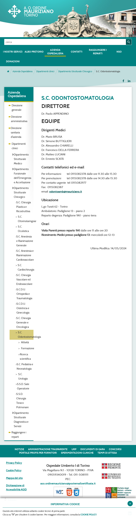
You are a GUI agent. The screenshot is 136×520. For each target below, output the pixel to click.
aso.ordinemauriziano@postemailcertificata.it (68, 483)
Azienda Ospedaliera (22, 71)
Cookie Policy (13, 470)
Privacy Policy (14, 462)
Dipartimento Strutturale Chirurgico (75, 71)
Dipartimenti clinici (45, 71)
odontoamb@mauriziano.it (65, 191)
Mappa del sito (14, 478)
